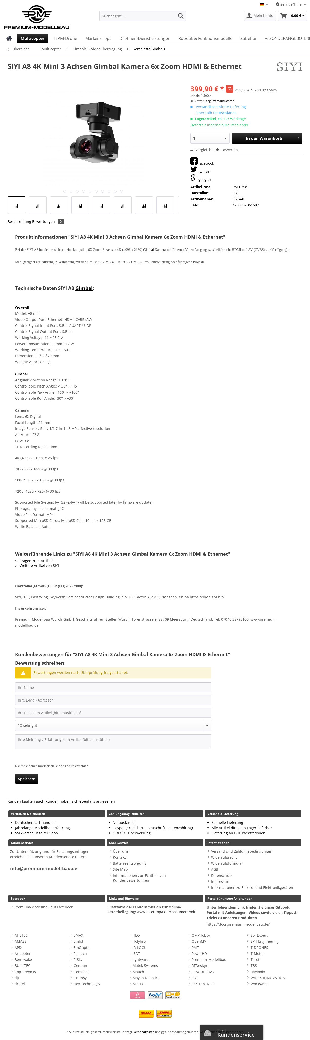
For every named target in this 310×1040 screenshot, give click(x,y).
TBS (254, 965)
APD (18, 947)
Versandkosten (143, 1032)
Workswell (259, 983)
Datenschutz (221, 875)
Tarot (255, 959)
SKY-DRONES (203, 983)
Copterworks (25, 971)
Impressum (220, 881)
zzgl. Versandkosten (220, 101)
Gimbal (148, 250)
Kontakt (119, 857)
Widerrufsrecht (224, 857)
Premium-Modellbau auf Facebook (44, 907)
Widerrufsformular (227, 863)
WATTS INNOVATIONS (269, 977)
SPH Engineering (265, 941)
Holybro (139, 941)
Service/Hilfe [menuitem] (289, 4)
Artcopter (23, 953)
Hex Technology (87, 983)
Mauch (138, 971)
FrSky (78, 959)
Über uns (121, 851)
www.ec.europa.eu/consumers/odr (166, 911)
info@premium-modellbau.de (43, 868)
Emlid (78, 941)
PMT (195, 947)
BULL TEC (22, 965)
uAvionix (258, 971)
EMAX (78, 935)
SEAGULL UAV (203, 971)
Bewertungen (48, 221)
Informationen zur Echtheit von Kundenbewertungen (139, 878)
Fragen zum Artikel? (34, 560)
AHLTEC (21, 935)
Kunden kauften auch (26, 801)
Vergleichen (203, 149)
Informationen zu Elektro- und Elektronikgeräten (252, 887)
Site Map (120, 869)
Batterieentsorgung (129, 863)
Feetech (80, 953)
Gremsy (80, 977)
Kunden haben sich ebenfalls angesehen (80, 801)
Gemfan (80, 965)
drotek (20, 983)
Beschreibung (19, 221)
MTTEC (138, 983)
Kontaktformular (208, 1031)
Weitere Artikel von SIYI (37, 565)
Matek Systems (145, 965)
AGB (214, 869)
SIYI (195, 977)
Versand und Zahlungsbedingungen (241, 851)
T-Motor (257, 953)
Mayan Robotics (146, 977)
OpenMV (199, 941)
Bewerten (227, 149)
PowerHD (199, 953)
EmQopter (82, 947)
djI (17, 977)
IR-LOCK (139, 947)
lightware (141, 959)
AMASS (21, 941)
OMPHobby (201, 935)
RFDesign (199, 965)
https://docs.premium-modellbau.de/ (238, 924)
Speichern (26, 778)
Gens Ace (81, 971)
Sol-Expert (259, 935)
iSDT (136, 953)
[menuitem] (142, 18)
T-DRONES (259, 947)
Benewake (23, 959)
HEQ (136, 935)
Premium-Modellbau (209, 959)
